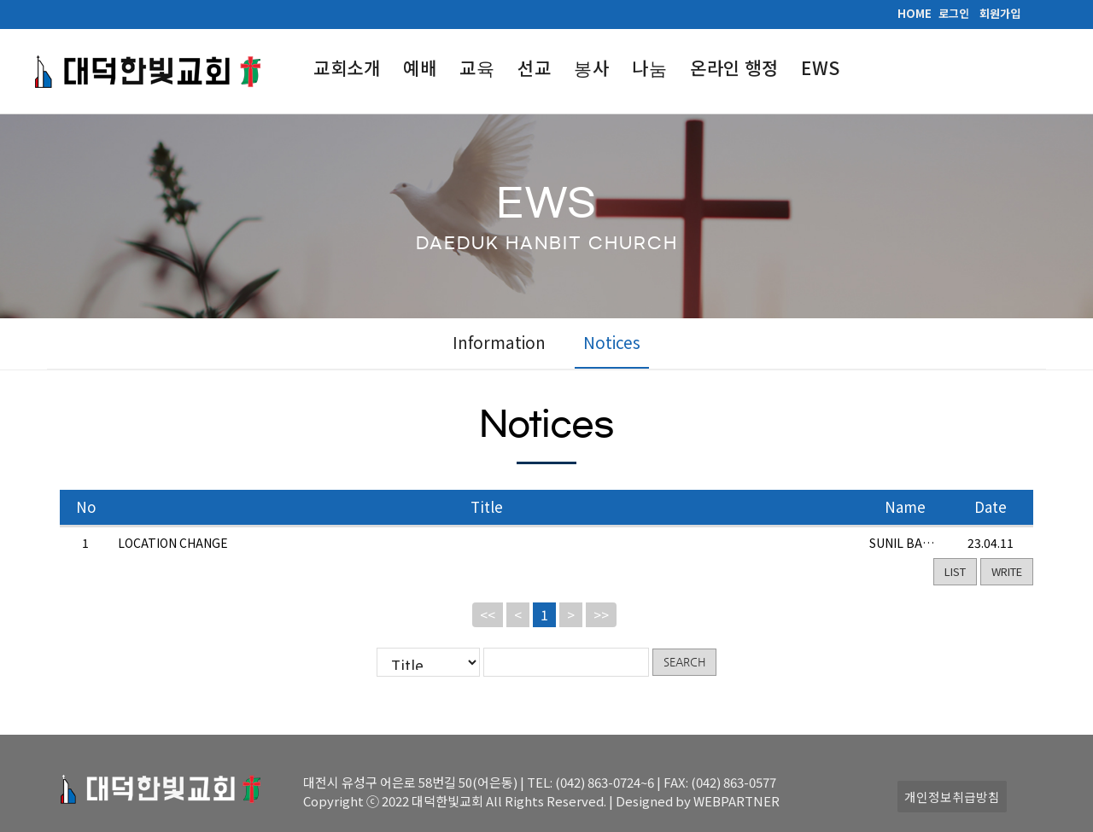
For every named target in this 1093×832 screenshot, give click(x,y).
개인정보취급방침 (952, 797)
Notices (611, 341)
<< (487, 613)
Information (499, 341)
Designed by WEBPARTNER (698, 801)
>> (601, 613)
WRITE (1006, 570)
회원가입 (999, 13)
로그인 (953, 13)
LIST (955, 570)
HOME (914, 13)
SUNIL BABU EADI (919, 541)
